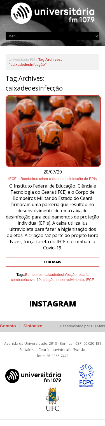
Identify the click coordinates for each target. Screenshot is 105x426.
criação (48, 280)
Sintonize (33, 325)
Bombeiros (34, 274)
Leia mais (52, 262)
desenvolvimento (70, 280)
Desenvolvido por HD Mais (82, 325)
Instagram (52, 303)
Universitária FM (22, 59)
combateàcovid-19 (26, 280)
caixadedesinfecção (60, 274)
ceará (83, 274)
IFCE (90, 280)
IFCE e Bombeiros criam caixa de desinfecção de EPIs (52, 179)
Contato (8, 325)
